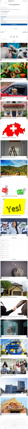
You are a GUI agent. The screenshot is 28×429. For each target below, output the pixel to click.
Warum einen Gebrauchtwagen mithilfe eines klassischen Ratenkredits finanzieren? (13, 98)
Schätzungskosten (17, 9)
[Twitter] (23, 1)
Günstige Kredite (3, 257)
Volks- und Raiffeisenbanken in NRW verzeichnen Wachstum (11, 336)
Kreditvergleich (3, 240)
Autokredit (2, 247)
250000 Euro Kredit (15, 426)
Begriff (7, 9)
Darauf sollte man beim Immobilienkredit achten (9, 297)
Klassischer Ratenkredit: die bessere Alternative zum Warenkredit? (12, 79)
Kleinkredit (19, 422)
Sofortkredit (2, 253)
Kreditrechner (11, 422)
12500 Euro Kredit (25, 423)
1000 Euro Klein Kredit (3, 423)
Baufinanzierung (3, 255)
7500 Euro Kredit (16, 423)
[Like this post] (12, 28)
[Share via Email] (16, 28)
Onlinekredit (2, 251)
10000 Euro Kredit (20, 423)
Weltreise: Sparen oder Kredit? (6, 176)
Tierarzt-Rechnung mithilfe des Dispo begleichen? (9, 59)
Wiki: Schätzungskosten (5, 12)
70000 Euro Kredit (15, 425)
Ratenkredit (2, 249)
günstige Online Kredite (15, 422)
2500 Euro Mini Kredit (8, 423)
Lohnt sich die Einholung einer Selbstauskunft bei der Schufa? (11, 215)
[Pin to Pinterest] (15, 28)
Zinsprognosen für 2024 (5, 277)
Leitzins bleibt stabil (5, 355)
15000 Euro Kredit (14, 424)
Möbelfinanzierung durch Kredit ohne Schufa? (9, 137)
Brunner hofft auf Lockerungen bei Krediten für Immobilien (11, 414)
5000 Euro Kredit (12, 423)
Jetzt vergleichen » (14, 24)
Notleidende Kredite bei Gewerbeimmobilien (9, 394)
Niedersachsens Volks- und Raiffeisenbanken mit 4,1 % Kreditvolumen (12, 316)
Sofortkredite (21, 422)
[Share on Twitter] (14, 28)
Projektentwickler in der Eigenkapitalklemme (9, 375)
